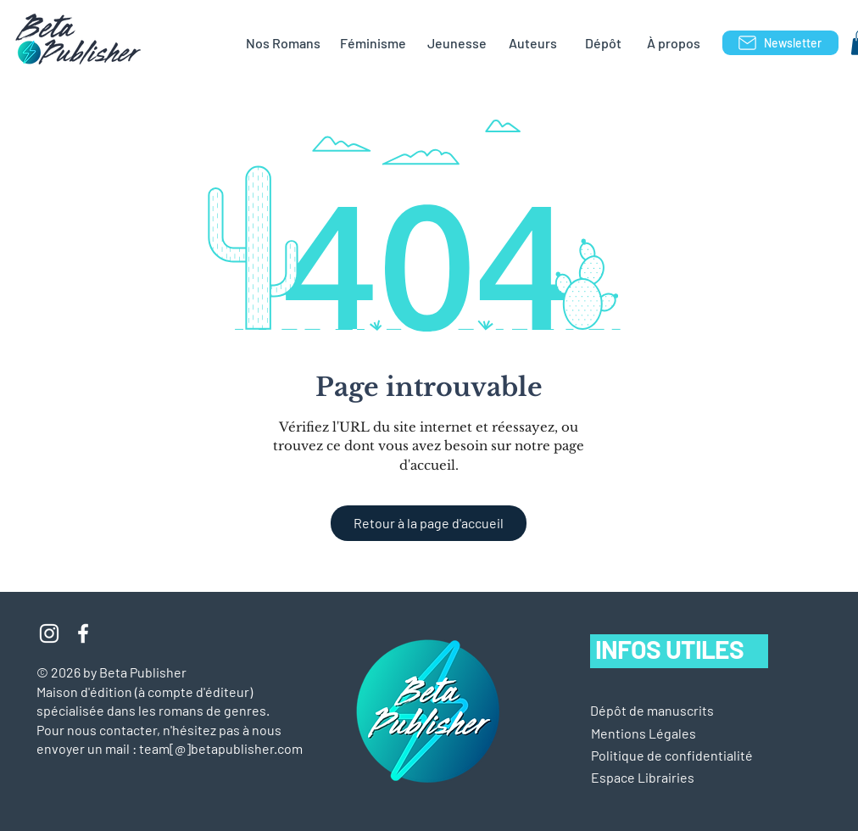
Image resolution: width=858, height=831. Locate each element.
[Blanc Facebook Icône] (83, 633)
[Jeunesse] (457, 43)
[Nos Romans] (283, 43)
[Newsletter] (780, 43)
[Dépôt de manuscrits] (652, 711)
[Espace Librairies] (670, 778)
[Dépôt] (602, 43)
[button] (643, 733)
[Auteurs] (533, 43)
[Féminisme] (372, 43)
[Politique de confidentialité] (672, 756)
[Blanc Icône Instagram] (49, 633)
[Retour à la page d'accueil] (428, 523)
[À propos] (673, 43)
